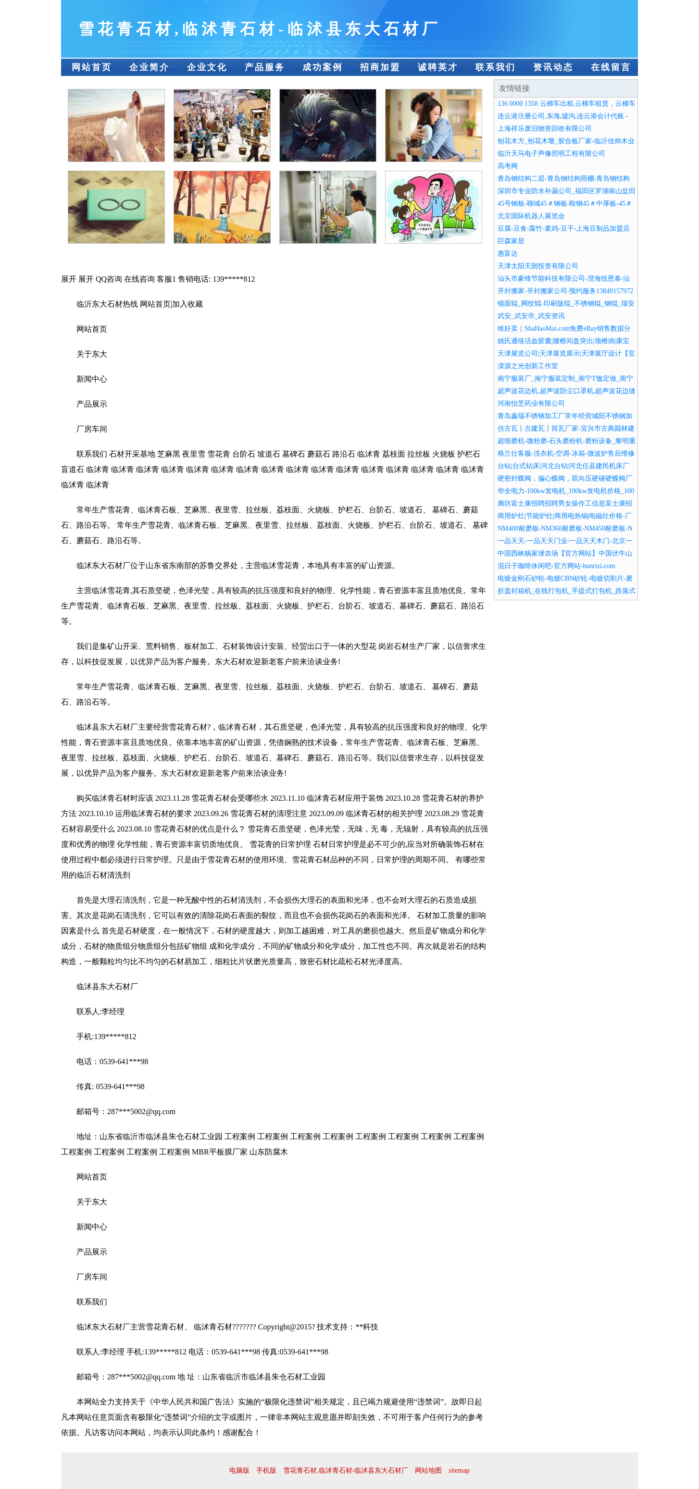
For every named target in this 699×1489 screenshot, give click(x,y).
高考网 (508, 166)
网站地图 (428, 1470)
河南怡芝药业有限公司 (531, 403)
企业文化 (207, 67)
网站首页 (92, 67)
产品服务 (265, 67)
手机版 (266, 1470)
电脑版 (239, 1470)
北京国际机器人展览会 (531, 216)
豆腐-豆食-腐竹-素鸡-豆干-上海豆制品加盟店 (564, 228)
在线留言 (611, 67)
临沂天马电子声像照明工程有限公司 (551, 153)
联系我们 (495, 67)
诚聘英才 (438, 67)
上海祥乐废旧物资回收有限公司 (545, 128)
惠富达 (508, 253)
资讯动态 (553, 67)
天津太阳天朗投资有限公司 (538, 266)
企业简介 (149, 67)
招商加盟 (380, 67)
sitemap (459, 1470)
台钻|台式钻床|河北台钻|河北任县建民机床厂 (563, 466)
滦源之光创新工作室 (528, 366)
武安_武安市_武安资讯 (531, 316)
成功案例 (322, 67)
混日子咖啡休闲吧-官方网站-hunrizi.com (556, 566)
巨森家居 (511, 241)
